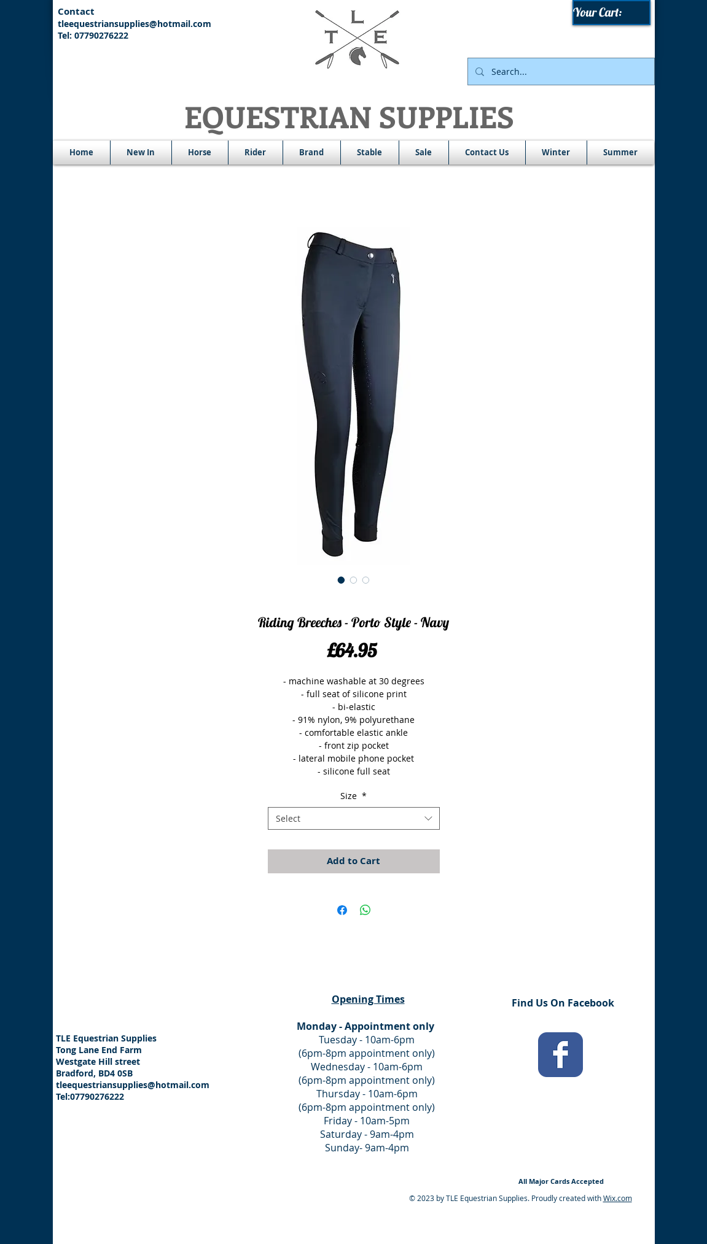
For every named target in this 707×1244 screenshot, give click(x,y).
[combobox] (354, 818)
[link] (612, 13)
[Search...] (559, 71)
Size (353, 796)
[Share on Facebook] (342, 910)
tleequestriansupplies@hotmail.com (134, 23)
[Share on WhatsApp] (365, 910)
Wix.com (617, 1198)
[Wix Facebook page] (560, 1054)
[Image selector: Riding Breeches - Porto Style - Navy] (341, 580)
